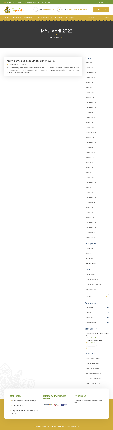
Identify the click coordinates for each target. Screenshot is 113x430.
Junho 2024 (90, 123)
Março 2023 (90, 177)
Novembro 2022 (91, 182)
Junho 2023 (90, 168)
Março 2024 (90, 128)
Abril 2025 (89, 88)
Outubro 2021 (90, 202)
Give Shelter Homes (92, 368)
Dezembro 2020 (91, 222)
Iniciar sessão (90, 274)
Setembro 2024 (91, 118)
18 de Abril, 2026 (13, 65)
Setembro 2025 (91, 78)
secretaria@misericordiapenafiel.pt (78, 9)
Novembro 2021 (91, 197)
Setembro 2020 (91, 237)
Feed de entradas (92, 279)
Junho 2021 (89, 207)
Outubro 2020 (90, 232)
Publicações (70, 18)
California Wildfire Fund (93, 378)
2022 (57, 37)
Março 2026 (90, 68)
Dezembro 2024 (91, 103)
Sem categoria (91, 263)
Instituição (15, 18)
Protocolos (89, 258)
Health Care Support (93, 383)
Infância (58, 18)
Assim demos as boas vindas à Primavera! (31, 60)
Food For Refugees (92, 363)
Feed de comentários (93, 284)
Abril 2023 (89, 172)
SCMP (24, 65)
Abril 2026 (89, 63)
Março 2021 (89, 212)
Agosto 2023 (90, 158)
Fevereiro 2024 (91, 133)
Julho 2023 (89, 163)
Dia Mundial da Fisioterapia (94, 340)
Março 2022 (90, 192)
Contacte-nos (101, 9)
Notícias (89, 253)
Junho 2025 (90, 83)
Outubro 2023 (90, 148)
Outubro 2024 (90, 113)
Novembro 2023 (91, 143)
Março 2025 (90, 93)
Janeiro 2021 (90, 217)
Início (7, 18)
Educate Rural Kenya (93, 358)
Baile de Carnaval (91, 346)
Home (51, 37)
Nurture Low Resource (93, 373)
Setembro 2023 (91, 153)
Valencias (27, 18)
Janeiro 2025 (90, 98)
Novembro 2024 (91, 108)
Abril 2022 (89, 187)
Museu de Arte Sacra (43, 18)
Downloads (89, 248)
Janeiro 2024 (90, 138)
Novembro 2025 (91, 73)
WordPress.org (91, 289)
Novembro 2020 (91, 227)
